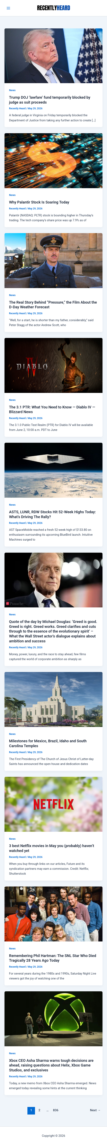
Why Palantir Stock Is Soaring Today (39, 202)
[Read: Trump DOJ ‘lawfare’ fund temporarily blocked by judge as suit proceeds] (53, 55)
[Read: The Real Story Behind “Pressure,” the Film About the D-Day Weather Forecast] (53, 260)
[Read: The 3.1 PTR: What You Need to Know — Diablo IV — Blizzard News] (53, 365)
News (12, 90)
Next (95, 1110)
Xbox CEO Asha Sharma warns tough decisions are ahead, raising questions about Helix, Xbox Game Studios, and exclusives (51, 1065)
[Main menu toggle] (8, 8)
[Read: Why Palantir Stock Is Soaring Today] (53, 160)
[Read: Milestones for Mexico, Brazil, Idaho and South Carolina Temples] (53, 699)
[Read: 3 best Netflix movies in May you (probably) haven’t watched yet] (53, 804)
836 (56, 1110)
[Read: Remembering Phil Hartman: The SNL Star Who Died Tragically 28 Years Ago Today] (53, 914)
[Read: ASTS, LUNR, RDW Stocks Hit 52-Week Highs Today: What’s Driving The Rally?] (53, 470)
